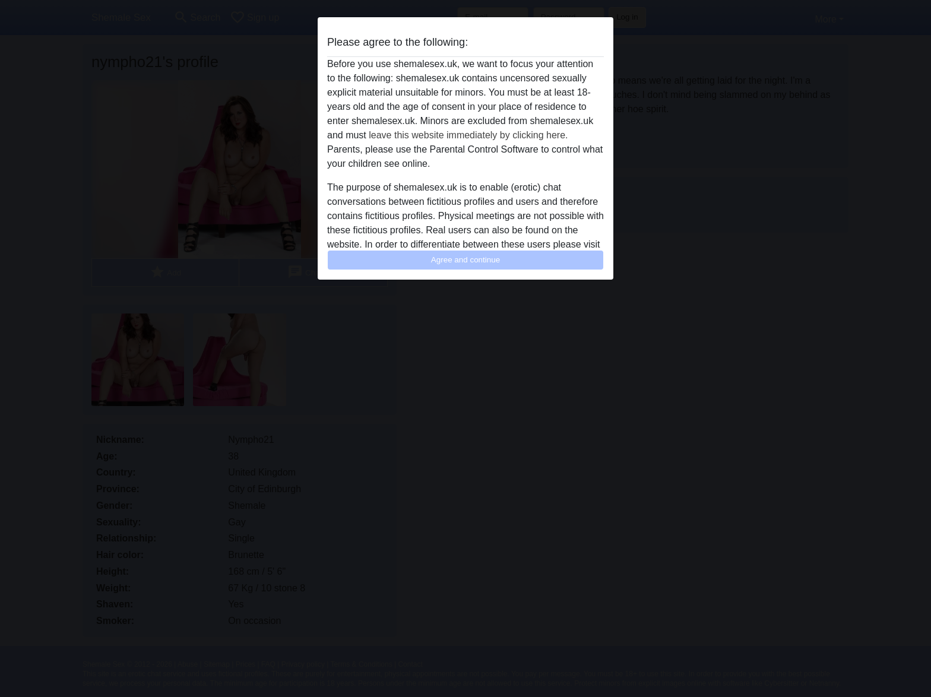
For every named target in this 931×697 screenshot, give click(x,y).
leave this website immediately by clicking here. (468, 135)
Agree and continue (465, 259)
